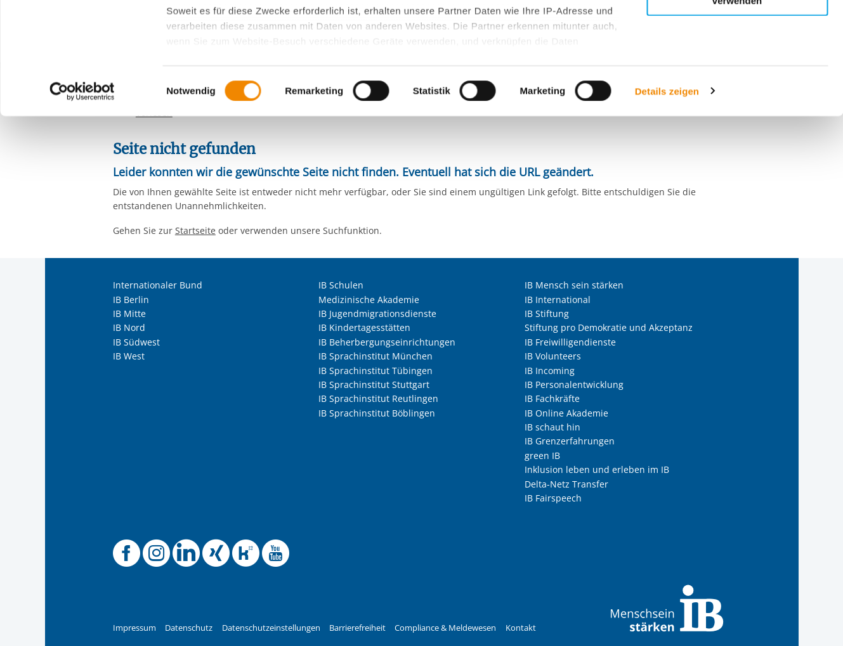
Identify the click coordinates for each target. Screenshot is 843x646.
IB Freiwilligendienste (570, 342)
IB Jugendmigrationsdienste (377, 313)
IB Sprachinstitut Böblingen (376, 413)
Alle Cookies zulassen (737, 30)
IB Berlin (131, 300)
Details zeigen (667, 202)
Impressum (134, 628)
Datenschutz (188, 628)
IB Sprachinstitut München (375, 356)
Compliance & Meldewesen (445, 628)
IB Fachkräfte (552, 398)
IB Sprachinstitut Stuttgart (373, 384)
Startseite (195, 230)
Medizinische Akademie (368, 300)
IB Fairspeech (553, 498)
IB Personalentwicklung (574, 384)
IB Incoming (550, 371)
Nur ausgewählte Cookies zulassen (737, 66)
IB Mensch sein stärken (574, 285)
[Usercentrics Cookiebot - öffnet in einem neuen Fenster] (82, 202)
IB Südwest (136, 342)
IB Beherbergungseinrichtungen (386, 342)
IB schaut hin (552, 427)
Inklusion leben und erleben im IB (597, 469)
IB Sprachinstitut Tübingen (375, 371)
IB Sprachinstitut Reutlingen (378, 398)
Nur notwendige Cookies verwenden (737, 107)
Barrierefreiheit (357, 628)
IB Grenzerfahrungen (570, 441)
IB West (129, 356)
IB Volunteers (553, 356)
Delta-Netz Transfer (566, 484)
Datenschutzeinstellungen (271, 628)
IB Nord (129, 327)
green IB (542, 455)
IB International (558, 300)
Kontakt (521, 628)
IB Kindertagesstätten (364, 327)
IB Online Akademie (566, 413)
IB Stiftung (547, 313)
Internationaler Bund (157, 285)
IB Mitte (129, 313)
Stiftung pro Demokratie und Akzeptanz (609, 327)
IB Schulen (340, 285)
